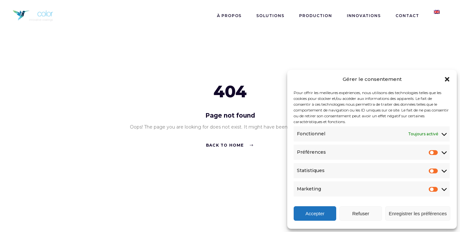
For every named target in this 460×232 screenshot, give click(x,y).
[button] (447, 79)
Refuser (360, 213)
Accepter (314, 213)
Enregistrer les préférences (418, 213)
